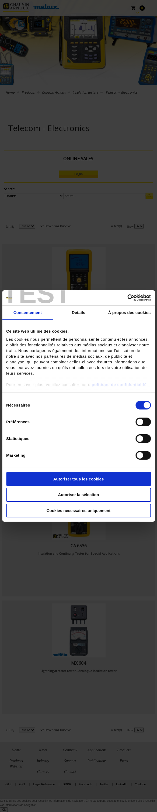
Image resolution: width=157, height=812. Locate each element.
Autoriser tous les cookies (78, 478)
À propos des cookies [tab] (129, 312)
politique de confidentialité (119, 384)
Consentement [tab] (27, 312)
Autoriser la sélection (78, 494)
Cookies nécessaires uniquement (79, 510)
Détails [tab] (78, 312)
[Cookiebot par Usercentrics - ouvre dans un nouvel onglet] (127, 297)
